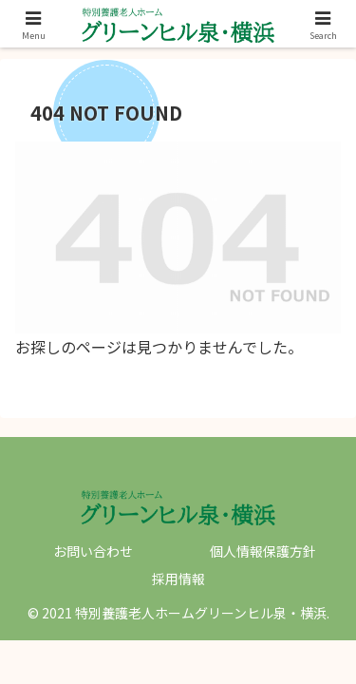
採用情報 (178, 578)
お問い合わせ (93, 551)
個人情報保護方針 (263, 551)
